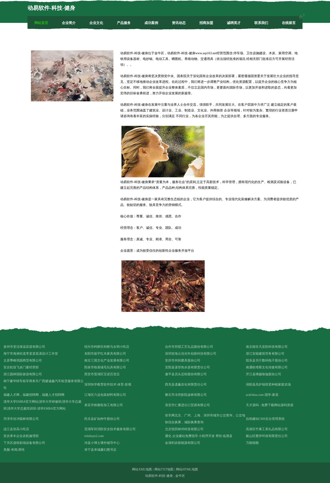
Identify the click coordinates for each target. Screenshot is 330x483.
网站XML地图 (142, 469)
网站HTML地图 (187, 469)
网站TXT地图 (163, 469)
